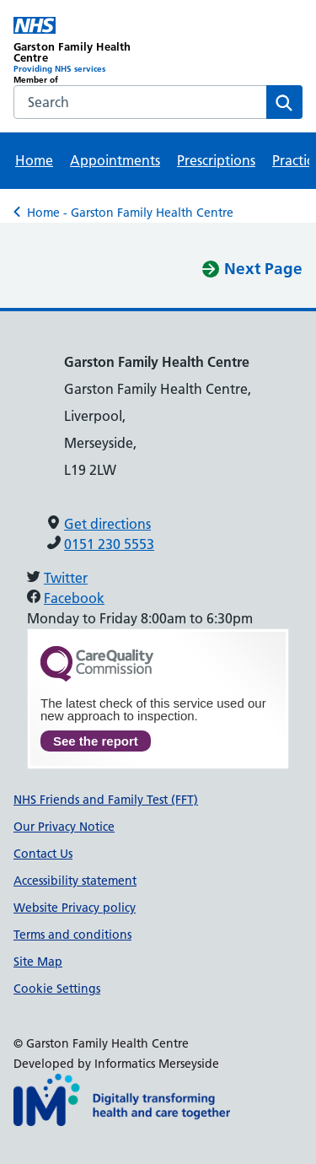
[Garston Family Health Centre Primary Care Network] (85, 51)
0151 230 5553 (109, 544)
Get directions (107, 523)
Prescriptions (216, 160)
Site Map (37, 961)
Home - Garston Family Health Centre (130, 212)
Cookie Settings (56, 988)
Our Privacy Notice (64, 826)
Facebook (74, 598)
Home (34, 160)
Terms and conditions (72, 934)
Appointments (115, 160)
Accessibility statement (75, 880)
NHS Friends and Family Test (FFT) (105, 799)
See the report (95, 741)
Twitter (66, 577)
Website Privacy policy (74, 907)
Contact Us (42, 853)
